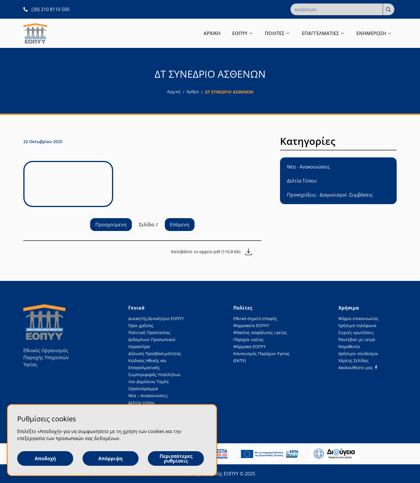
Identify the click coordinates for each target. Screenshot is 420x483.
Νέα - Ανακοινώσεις (308, 167)
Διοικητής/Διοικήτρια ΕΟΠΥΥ (156, 318)
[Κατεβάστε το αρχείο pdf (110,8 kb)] (211, 251)
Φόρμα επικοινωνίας (358, 318)
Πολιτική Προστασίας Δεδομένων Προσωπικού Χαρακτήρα (152, 339)
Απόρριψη (110, 458)
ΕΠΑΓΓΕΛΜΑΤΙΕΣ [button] (323, 33)
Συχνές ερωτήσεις (356, 332)
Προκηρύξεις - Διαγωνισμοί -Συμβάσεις (330, 195)
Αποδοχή (45, 458)
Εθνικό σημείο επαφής (255, 318)
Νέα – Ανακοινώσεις (148, 395)
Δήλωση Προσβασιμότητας (154, 353)
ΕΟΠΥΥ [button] (242, 33)
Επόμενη (179, 224)
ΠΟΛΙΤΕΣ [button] (277, 33)
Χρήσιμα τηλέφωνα (357, 325)
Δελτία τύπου (141, 402)
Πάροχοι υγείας (248, 339)
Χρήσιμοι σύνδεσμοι (358, 353)
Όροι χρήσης (140, 325)
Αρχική (174, 91)
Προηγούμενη (111, 224)
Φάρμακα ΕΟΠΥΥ (249, 346)
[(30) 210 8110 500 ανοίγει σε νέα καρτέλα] (46, 9)
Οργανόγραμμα (143, 388)
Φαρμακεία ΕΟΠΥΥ (251, 325)
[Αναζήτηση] (388, 9)
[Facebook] (357, 367)
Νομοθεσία (349, 346)
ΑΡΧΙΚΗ (212, 33)
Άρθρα (193, 91)
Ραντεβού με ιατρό (356, 339)
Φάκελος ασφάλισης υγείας (260, 332)
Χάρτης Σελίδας (353, 360)
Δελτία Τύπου (302, 181)
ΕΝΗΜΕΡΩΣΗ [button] (374, 33)
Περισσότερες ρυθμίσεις (176, 458)
